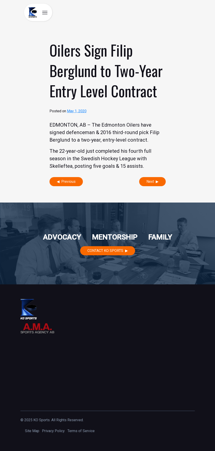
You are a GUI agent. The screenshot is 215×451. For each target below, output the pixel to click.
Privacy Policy (53, 431)
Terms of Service (81, 431)
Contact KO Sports (105, 250)
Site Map (32, 431)
